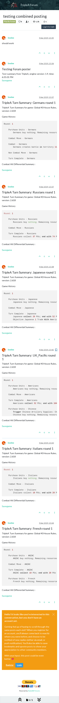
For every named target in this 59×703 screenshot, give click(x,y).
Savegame (7, 80)
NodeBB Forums (34, 691)
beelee (11, 38)
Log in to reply (48, 27)
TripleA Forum (29, 5)
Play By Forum (9, 21)
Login (19, 665)
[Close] (53, 614)
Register (10, 665)
